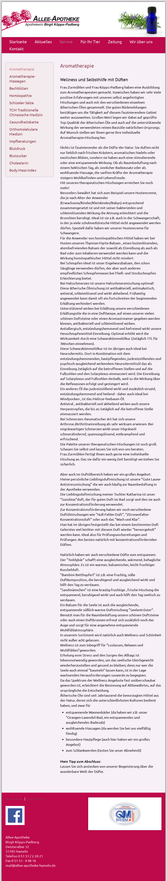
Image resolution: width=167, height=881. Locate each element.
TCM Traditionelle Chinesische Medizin (26, 112)
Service (66, 41)
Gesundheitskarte (24, 122)
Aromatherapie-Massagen (22, 78)
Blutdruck (17, 148)
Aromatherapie (21, 69)
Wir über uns (141, 41)
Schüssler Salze (21, 102)
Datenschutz (36, 799)
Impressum (14, 799)
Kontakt (16, 48)
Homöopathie (20, 95)
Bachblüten (18, 88)
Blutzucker (18, 155)
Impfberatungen (22, 141)
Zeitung (115, 41)
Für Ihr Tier (90, 41)
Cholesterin (18, 163)
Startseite (18, 41)
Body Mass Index (22, 170)
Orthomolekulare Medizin (23, 131)
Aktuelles (43, 41)
